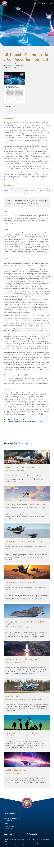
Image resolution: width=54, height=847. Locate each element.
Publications (11, 49)
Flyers (16, 49)
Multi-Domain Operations (19, 66)
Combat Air (13, 67)
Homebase (6, 49)
